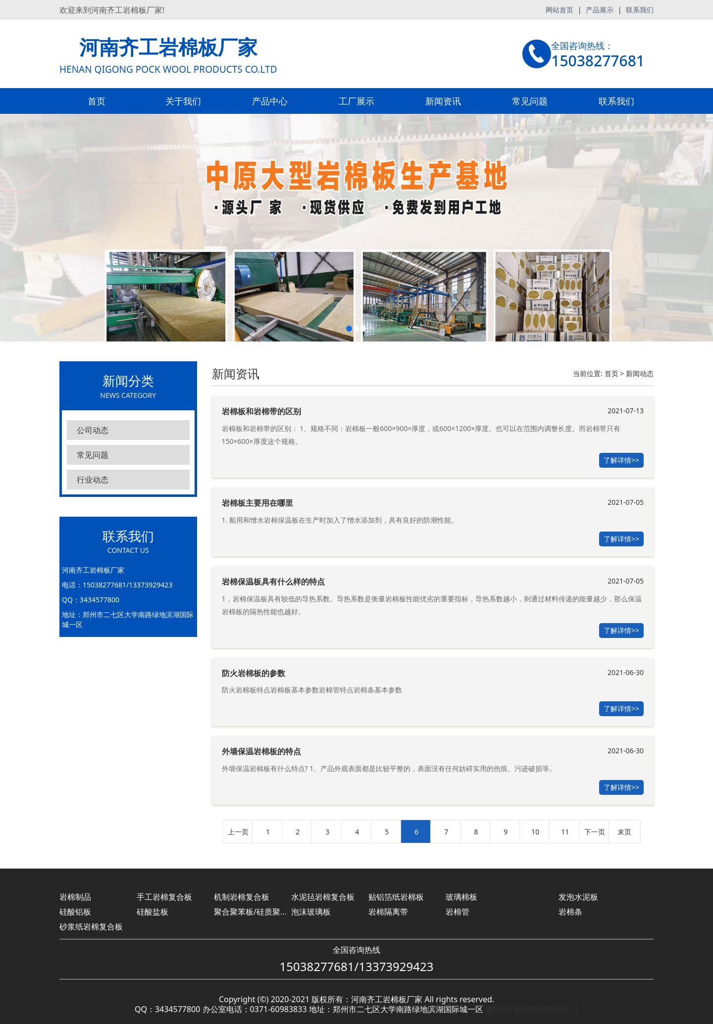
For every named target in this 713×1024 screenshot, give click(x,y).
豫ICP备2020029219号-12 (531, 1009)
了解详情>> (621, 460)
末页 (624, 831)
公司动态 (92, 430)
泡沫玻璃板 (311, 911)
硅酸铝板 (75, 911)
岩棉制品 (75, 896)
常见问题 (530, 101)
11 (565, 831)
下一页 (594, 831)
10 (535, 831)
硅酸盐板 (152, 911)
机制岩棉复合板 (241, 896)
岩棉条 (570, 911)
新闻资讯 (443, 101)
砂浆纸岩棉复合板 (91, 926)
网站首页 (559, 9)
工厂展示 (356, 101)
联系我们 (640, 9)
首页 (96, 101)
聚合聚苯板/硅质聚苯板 (255, 911)
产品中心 (270, 101)
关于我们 (183, 101)
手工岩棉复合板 (164, 896)
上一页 (238, 831)
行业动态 (92, 479)
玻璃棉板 (461, 896)
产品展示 (599, 9)
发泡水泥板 (578, 896)
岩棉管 (457, 911)
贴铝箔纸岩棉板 (396, 896)
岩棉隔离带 (388, 911)
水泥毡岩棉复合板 (323, 896)
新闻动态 (640, 373)
